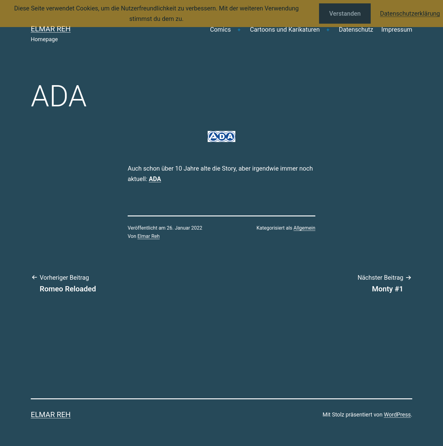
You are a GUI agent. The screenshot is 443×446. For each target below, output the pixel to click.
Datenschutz (356, 29)
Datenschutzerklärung (410, 13)
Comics (220, 29)
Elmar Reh (51, 29)
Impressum (396, 29)
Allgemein (304, 228)
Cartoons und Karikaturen (285, 29)
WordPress (397, 414)
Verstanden (345, 13)
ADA (155, 179)
